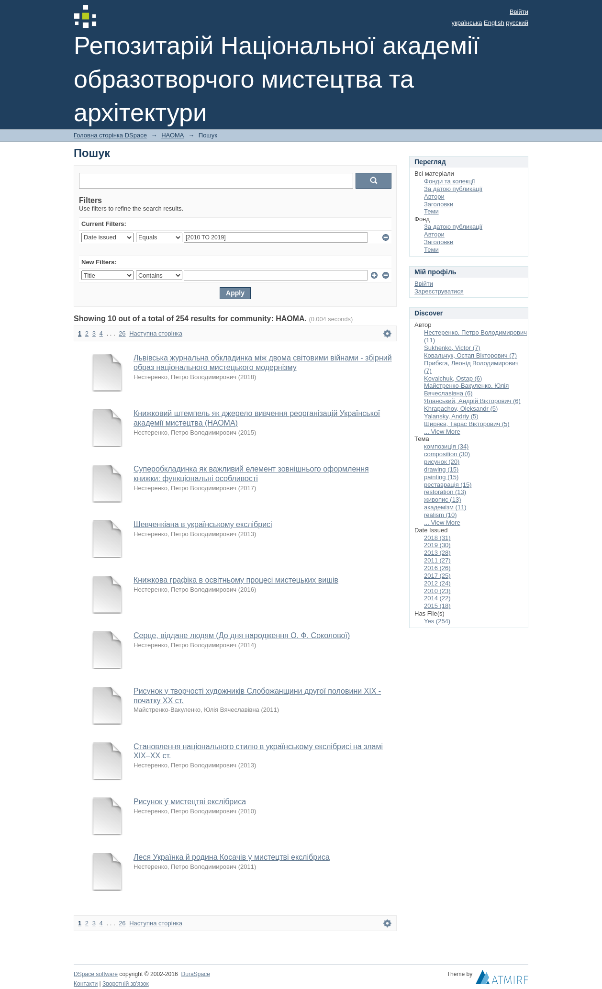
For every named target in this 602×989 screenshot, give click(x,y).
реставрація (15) (447, 484)
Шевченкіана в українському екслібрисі (203, 524)
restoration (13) (445, 491)
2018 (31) (437, 537)
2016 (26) (437, 568)
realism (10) (440, 514)
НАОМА (172, 135)
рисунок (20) (441, 461)
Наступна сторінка (155, 333)
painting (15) (441, 477)
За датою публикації (453, 188)
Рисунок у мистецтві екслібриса (190, 802)
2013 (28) (437, 552)
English (494, 22)
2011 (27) (437, 560)
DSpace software (96, 974)
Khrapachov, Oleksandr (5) (461, 408)
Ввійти (519, 11)
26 (122, 333)
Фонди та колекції (449, 181)
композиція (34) (446, 446)
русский (517, 22)
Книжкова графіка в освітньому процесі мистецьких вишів (236, 580)
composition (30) (447, 454)
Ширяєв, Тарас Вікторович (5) (467, 423)
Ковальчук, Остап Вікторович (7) (470, 355)
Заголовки (438, 204)
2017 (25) (437, 575)
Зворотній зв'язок (125, 983)
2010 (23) (437, 591)
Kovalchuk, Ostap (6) (453, 378)
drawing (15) (441, 469)
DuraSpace (195, 974)
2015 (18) (437, 605)
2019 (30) (437, 545)
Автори (434, 196)
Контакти (86, 983)
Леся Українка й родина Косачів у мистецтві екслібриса (232, 857)
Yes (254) (437, 621)
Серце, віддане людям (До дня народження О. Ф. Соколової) (242, 635)
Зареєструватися (439, 291)
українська (467, 22)
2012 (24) (437, 583)
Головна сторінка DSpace (110, 135)
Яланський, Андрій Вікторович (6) (472, 401)
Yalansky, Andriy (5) (451, 416)
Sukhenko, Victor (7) (452, 347)
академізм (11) (445, 507)
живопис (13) (442, 499)
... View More (442, 431)
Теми (431, 211)
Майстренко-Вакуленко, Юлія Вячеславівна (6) (466, 389)
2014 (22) (437, 598)
